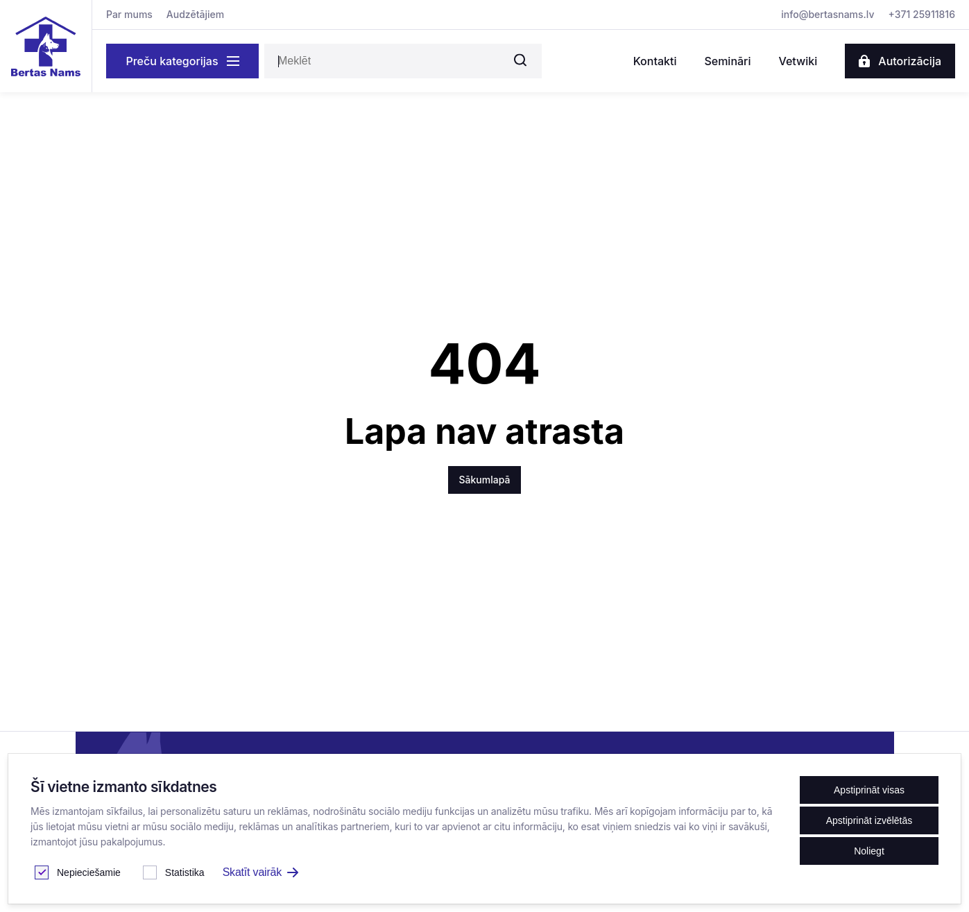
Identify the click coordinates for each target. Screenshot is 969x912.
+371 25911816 (922, 14)
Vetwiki (797, 61)
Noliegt (869, 851)
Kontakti (655, 61)
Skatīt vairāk (260, 872)
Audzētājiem (195, 14)
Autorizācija (900, 61)
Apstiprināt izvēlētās (869, 820)
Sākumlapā (485, 479)
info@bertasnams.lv (827, 14)
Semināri (727, 61)
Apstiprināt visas (869, 789)
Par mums (129, 14)
